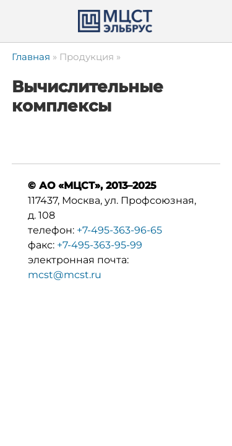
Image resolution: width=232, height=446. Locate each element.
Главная (31, 57)
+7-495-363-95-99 (99, 245)
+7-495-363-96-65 (119, 230)
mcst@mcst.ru (64, 275)
